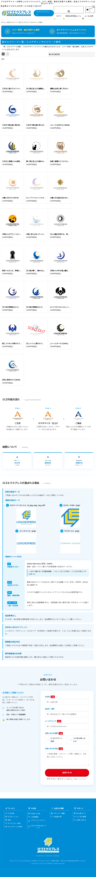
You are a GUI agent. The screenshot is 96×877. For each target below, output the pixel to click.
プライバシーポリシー (56, 778)
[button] (93, 7)
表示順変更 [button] (54, 54)
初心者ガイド (80, 812)
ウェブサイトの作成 (13, 826)
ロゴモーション (12, 816)
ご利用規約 (33, 816)
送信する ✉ (67, 772)
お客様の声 (56, 816)
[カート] (90, 10)
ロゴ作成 (9, 812)
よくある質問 (80, 816)
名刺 (8, 819)
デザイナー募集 (58, 812)
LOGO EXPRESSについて (37, 826)
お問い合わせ (80, 819)
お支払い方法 (34, 813)
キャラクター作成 (13, 822)
